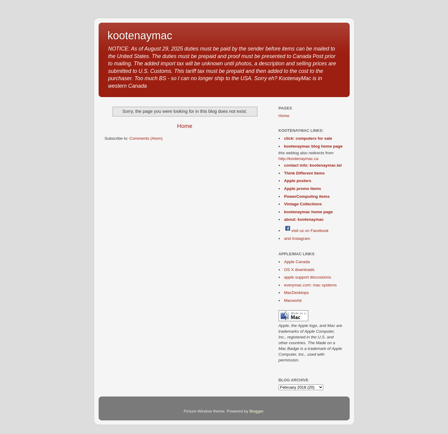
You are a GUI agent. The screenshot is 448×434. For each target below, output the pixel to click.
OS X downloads (299, 269)
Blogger (256, 411)
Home (184, 126)
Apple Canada (297, 261)
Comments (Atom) (146, 138)
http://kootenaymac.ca (299, 158)
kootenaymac (140, 35)
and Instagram (297, 238)
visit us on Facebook (306, 230)
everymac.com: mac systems (310, 285)
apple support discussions (307, 277)
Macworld (293, 300)
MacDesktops (296, 292)
